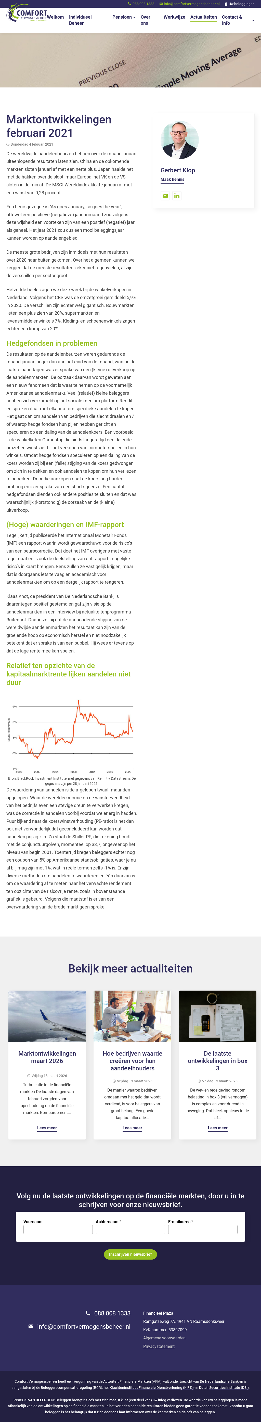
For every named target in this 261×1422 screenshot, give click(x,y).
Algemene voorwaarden (164, 1338)
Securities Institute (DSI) (229, 1388)
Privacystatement (159, 1346)
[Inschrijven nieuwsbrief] (130, 1254)
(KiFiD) (152, 1388)
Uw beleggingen (242, 4)
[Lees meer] (47, 1128)
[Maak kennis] (172, 180)
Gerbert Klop (178, 170)
